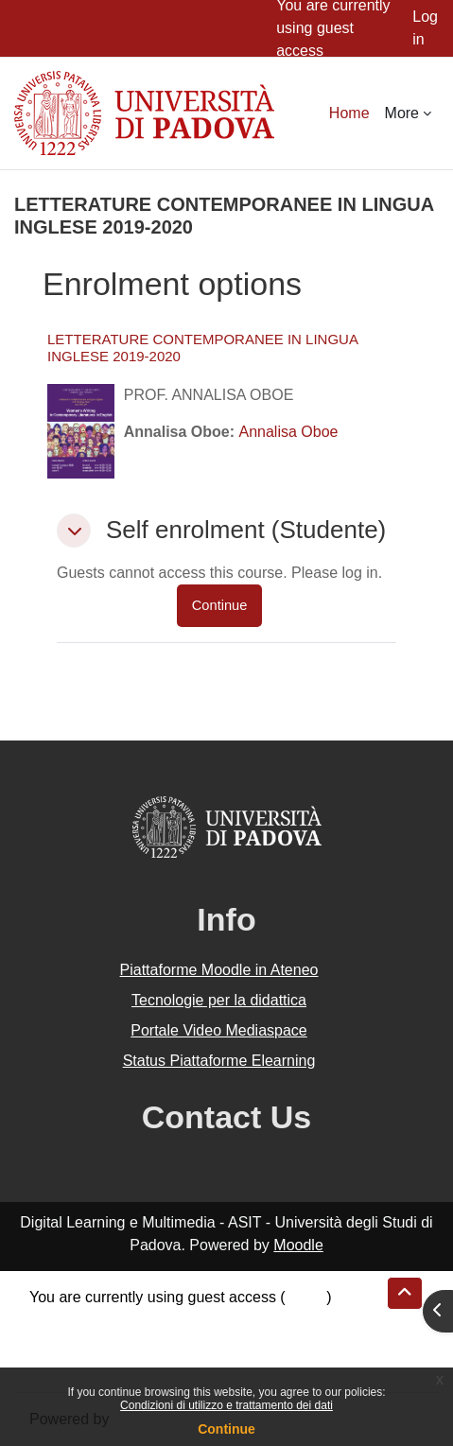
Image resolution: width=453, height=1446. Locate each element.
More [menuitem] (402, 113)
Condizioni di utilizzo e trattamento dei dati (226, 1405)
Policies (55, 1342)
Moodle (297, 1245)
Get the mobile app (93, 1365)
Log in (425, 28)
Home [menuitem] (349, 113)
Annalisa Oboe (289, 432)
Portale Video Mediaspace (219, 1030)
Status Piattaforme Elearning (219, 1061)
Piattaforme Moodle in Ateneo (219, 970)
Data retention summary (110, 1320)
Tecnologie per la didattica (218, 1000)
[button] (74, 531)
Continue (226, 1429)
